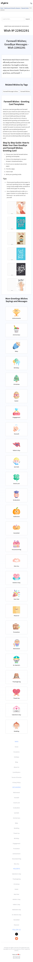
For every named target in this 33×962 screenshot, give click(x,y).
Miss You (16, 864)
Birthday (16, 838)
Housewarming (16, 859)
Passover (16, 925)
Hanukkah (16, 920)
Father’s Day (16, 904)
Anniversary (16, 818)
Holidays (16, 757)
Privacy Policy (16, 782)
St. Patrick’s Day (16, 915)
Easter (16, 889)
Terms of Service (16, 777)
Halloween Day (16, 909)
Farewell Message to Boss (10, 91)
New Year (16, 894)
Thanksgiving (17, 879)
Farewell (16, 797)
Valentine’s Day (16, 874)
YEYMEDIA (16, 957)
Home (1, 8)
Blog (16, 762)
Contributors (16, 772)
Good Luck (16, 803)
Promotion (16, 848)
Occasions (16, 752)
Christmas (17, 884)
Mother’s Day (16, 899)
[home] (4, 3)
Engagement (16, 843)
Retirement (16, 792)
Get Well (16, 813)
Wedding (16, 828)
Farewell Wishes (25, 8)
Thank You (16, 833)
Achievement (16, 854)
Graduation (16, 808)
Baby (16, 823)
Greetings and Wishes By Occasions (12, 8)
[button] (31, 3)
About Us (16, 767)
